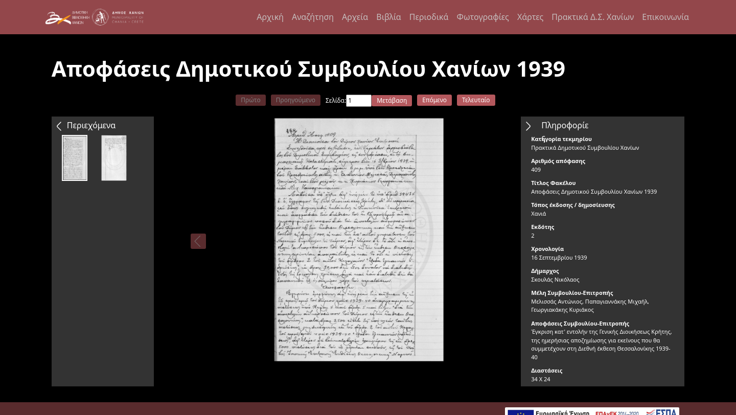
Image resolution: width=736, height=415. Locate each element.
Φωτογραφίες (482, 16)
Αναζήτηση (313, 16)
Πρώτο (250, 100)
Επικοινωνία (665, 16)
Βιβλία (388, 16)
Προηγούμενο (295, 100)
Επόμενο (434, 100)
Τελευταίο (476, 100)
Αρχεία (355, 16)
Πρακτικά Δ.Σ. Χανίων (592, 16)
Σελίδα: (336, 100)
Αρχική (270, 16)
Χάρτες (530, 16)
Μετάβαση (392, 100)
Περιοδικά (429, 16)
